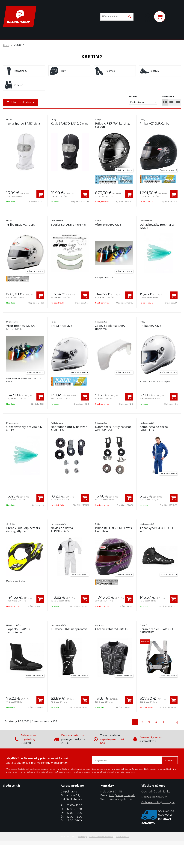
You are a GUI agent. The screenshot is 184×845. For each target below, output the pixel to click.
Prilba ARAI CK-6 (150, 326)
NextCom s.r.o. (122, 836)
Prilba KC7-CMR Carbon (155, 123)
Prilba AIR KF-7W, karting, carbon (112, 125)
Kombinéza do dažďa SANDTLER (154, 428)
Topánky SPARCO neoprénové (18, 630)
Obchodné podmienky (155, 791)
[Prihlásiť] (147, 17)
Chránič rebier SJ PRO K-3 (112, 629)
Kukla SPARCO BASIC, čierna (69, 123)
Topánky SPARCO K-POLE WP (157, 529)
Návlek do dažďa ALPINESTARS (62, 529)
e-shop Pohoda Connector (101, 836)
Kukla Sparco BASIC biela (23, 123)
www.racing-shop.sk (119, 799)
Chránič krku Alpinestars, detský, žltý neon (23, 529)
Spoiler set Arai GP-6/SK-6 (68, 224)
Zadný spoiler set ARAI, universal (110, 327)
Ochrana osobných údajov (158, 802)
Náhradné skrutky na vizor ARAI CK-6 (69, 428)
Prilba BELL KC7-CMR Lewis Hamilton (113, 529)
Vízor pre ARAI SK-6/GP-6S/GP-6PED (22, 327)
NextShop (82, 836)
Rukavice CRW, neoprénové (69, 629)
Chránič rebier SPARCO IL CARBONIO (157, 630)
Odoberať (169, 760)
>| (177, 722)
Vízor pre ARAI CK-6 (108, 224)
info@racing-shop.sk (122, 795)
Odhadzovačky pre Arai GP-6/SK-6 (158, 226)
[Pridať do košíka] (40, 194)
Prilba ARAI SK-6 (61, 326)
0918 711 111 (115, 791)
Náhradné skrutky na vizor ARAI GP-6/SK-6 (113, 428)
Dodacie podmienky (154, 796)
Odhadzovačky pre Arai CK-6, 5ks (24, 428)
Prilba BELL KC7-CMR (20, 224)
